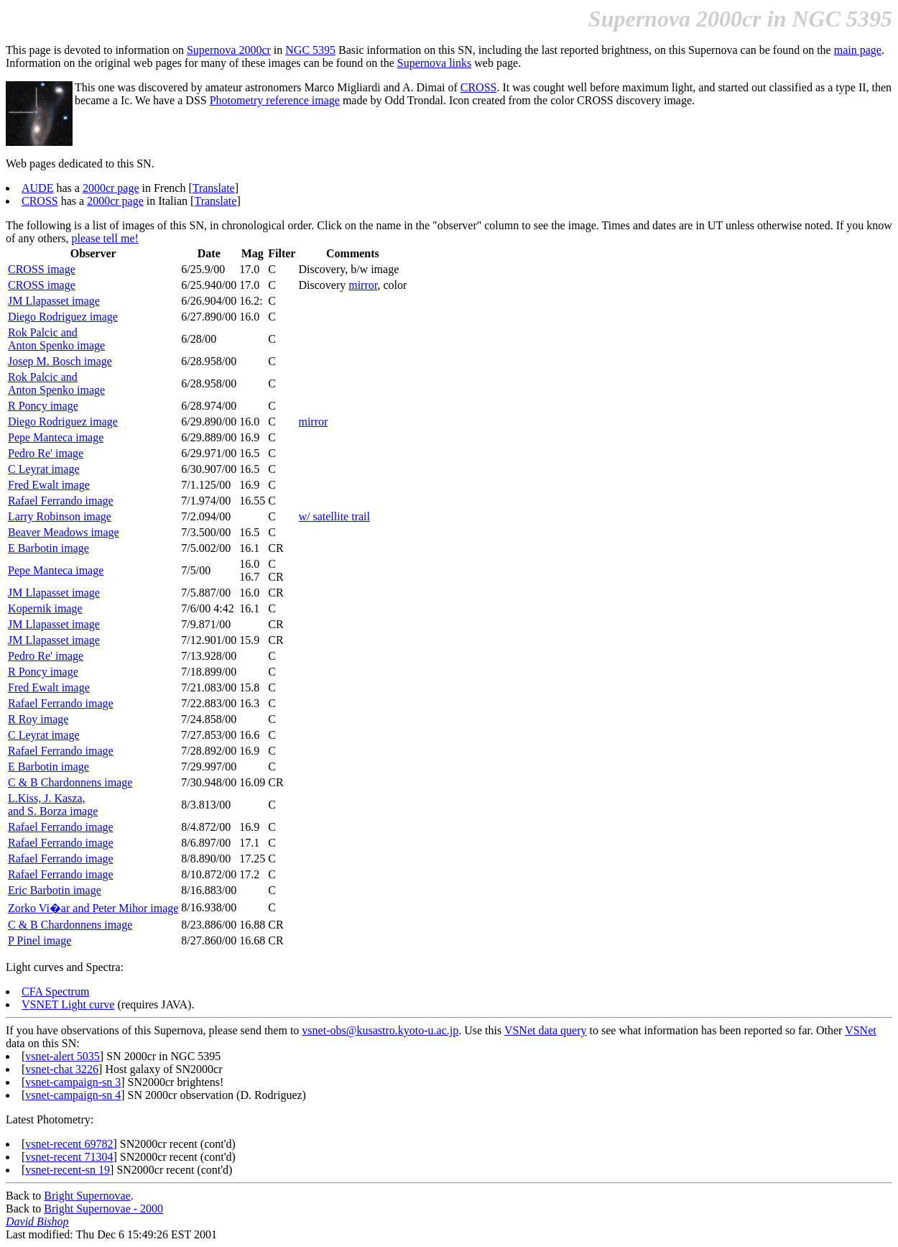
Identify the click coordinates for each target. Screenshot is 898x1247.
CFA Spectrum (55, 991)
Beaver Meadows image (63, 532)
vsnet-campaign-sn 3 (73, 1082)
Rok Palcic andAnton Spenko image (56, 338)
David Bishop (37, 1221)
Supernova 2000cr (229, 50)
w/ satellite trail (334, 516)
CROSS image (41, 269)
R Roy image (38, 719)
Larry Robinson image (59, 516)
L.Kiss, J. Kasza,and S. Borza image (53, 804)
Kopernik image (45, 608)
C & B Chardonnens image (70, 782)
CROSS (478, 87)
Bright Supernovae (87, 1196)
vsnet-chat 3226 (61, 1069)
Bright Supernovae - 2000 (103, 1208)
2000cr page (111, 188)
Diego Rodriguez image (63, 316)
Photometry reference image (275, 100)
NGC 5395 (310, 50)
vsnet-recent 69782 (69, 1144)
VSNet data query (545, 1030)
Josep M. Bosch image (60, 361)
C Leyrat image (44, 469)
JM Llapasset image (54, 301)
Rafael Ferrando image (61, 500)
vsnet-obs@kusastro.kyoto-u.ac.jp (380, 1030)
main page (857, 50)
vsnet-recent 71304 (69, 1157)
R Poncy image (43, 406)
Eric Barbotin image (54, 890)
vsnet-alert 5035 (62, 1056)
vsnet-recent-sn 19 (67, 1170)
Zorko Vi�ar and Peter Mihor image (93, 908)
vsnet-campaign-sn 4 (73, 1095)
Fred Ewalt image (49, 485)
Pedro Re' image (45, 453)
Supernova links (434, 63)
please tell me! (105, 238)
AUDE (37, 188)
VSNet (860, 1030)
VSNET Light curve (68, 1004)
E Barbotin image (48, 548)
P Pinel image (39, 940)
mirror (362, 285)
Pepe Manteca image (55, 437)
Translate (214, 188)
